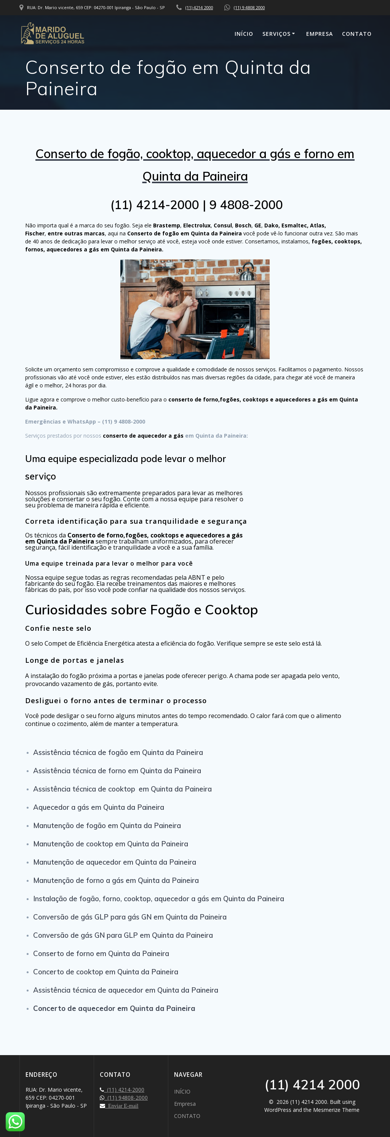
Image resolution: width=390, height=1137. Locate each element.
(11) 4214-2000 (124, 1089)
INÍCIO (244, 33)
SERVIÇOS (276, 33)
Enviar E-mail (121, 1105)
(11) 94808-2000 (126, 1097)
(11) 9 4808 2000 (249, 7)
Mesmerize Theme (336, 1109)
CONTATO (357, 33)
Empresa (319, 33)
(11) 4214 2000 (199, 7)
